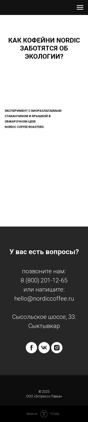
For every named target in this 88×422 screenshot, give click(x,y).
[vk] (44, 347)
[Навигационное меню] (80, 7)
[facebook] (31, 347)
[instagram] (56, 347)
